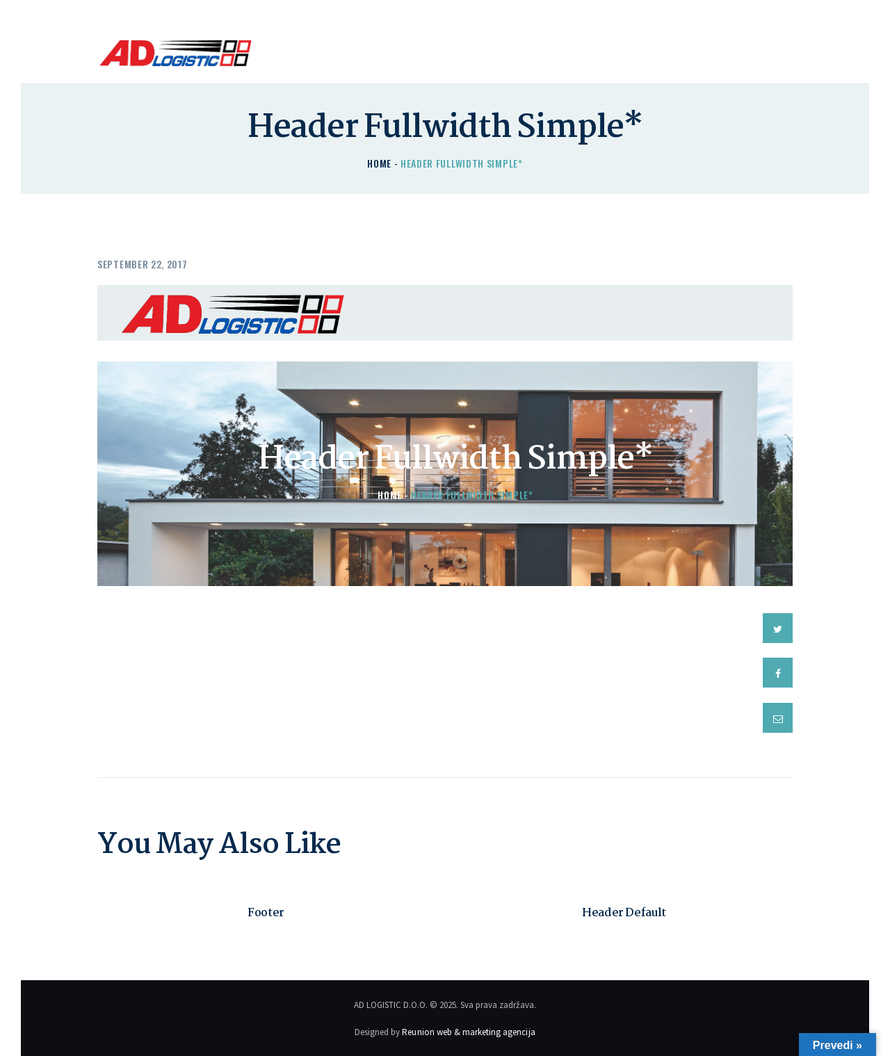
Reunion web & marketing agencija (469, 1031)
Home (379, 163)
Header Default (623, 912)
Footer (266, 912)
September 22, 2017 (142, 264)
